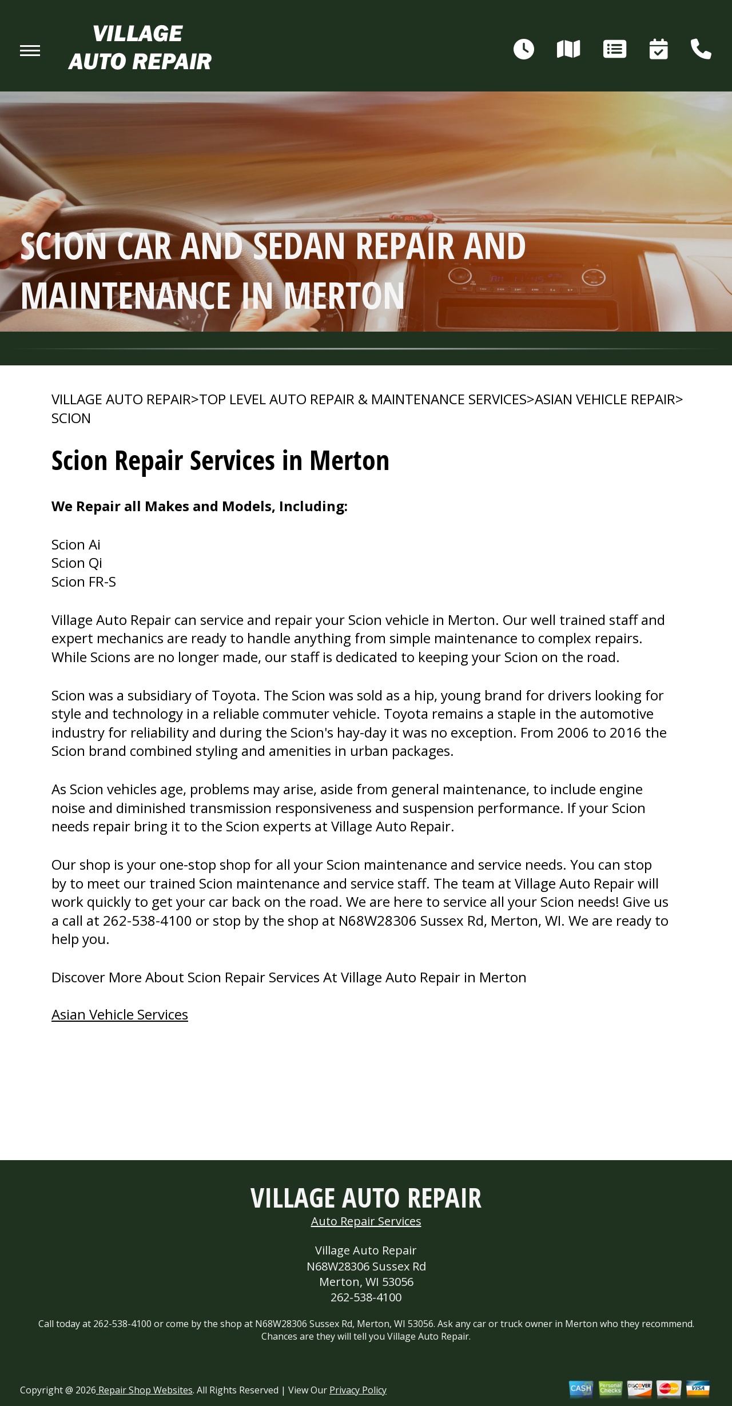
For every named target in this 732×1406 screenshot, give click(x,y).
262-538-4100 (147, 920)
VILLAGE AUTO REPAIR (121, 399)
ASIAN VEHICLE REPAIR (605, 399)
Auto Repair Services (366, 1221)
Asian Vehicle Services (119, 1014)
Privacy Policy (358, 1390)
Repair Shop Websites (144, 1390)
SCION (71, 418)
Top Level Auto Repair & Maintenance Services (363, 399)
